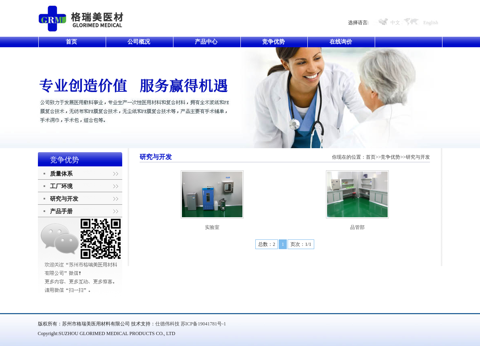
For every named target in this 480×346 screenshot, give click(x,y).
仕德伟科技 (167, 324)
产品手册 (61, 211)
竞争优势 (273, 42)
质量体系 (61, 174)
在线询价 (341, 42)
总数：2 (266, 244)
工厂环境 (61, 186)
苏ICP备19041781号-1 (203, 324)
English (431, 22)
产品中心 (206, 42)
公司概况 (138, 42)
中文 (395, 22)
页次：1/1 (300, 244)
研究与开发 (64, 199)
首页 (71, 42)
